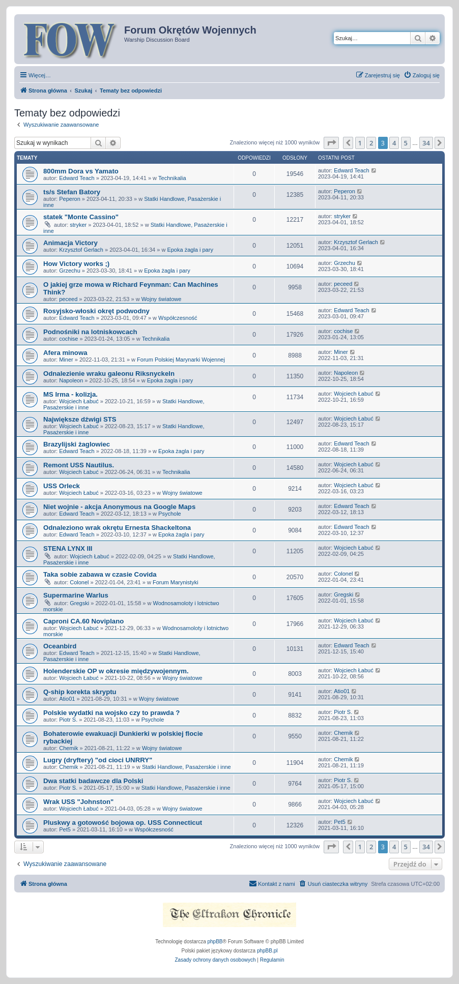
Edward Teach (77, 178)
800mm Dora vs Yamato (81, 171)
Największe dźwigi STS (80, 419)
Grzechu (69, 270)
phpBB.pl (267, 950)
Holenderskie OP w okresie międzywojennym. (116, 671)
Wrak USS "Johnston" (78, 802)
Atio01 (67, 699)
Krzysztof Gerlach (81, 250)
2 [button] (371, 142)
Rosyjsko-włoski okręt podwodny (96, 311)
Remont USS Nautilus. (78, 465)
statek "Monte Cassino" (81, 217)
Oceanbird (59, 646)
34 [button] (426, 142)
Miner (66, 359)
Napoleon (71, 380)
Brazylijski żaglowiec (76, 444)
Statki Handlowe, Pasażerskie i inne (186, 767)
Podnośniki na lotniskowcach (90, 332)
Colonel (79, 582)
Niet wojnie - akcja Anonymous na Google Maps (119, 507)
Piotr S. (68, 720)
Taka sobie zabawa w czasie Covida (100, 574)
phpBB (215, 941)
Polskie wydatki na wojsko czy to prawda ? (111, 713)
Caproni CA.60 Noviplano (83, 621)
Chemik (68, 748)
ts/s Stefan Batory (71, 192)
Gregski (79, 603)
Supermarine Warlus (75, 595)
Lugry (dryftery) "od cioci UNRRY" (97, 760)
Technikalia (172, 178)
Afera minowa (65, 352)
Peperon (69, 199)
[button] (331, 143)
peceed (68, 299)
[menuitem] (422, 75)
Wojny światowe (161, 299)
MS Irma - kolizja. (70, 394)
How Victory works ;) (76, 263)
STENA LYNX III (67, 548)
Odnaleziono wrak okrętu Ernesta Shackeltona (117, 527)
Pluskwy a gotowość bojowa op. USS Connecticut (122, 822)
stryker (78, 225)
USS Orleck (61, 486)
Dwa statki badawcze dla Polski (93, 781)
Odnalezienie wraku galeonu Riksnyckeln (109, 373)
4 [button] (394, 142)
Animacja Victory (70, 243)
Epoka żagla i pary (190, 250)
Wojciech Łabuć (78, 401)
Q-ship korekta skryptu (80, 692)
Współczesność (177, 318)
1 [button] (360, 142)
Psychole (169, 514)
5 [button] (406, 142)
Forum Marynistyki (175, 582)
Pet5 (65, 829)
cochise (68, 339)
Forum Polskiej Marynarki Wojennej (181, 359)
